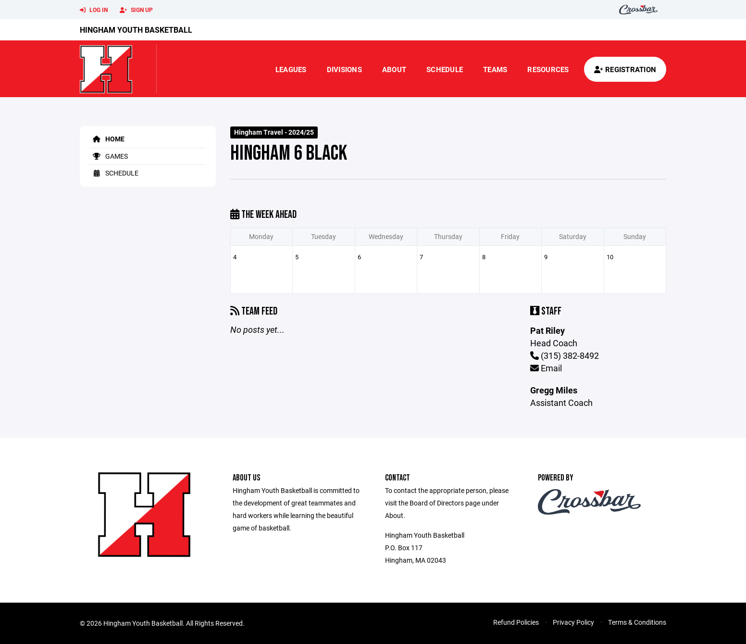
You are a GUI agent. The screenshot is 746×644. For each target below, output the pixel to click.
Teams (495, 69)
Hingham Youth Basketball (136, 30)
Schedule (444, 69)
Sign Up (136, 10)
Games (108, 156)
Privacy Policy (573, 622)
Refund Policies (516, 622)
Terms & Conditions (637, 622)
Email (546, 368)
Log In (94, 10)
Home (106, 138)
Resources (548, 69)
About (394, 69)
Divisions (344, 69)
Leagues (291, 69)
